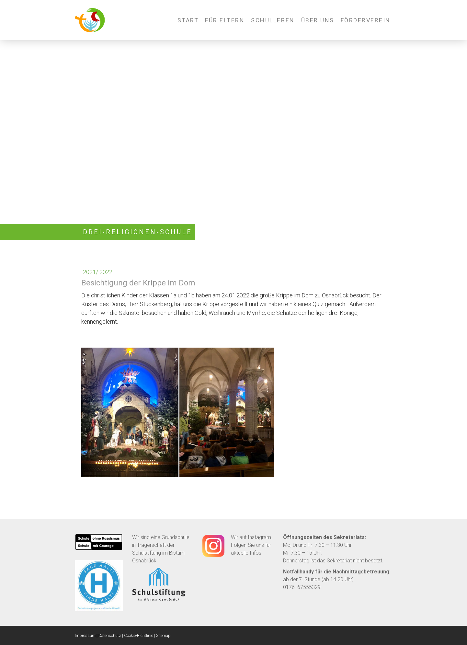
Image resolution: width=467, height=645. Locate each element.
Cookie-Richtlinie (138, 635)
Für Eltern (225, 20)
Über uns (317, 20)
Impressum (85, 635)
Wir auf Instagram (251, 537)
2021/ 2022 (97, 272)
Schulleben (272, 20)
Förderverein (366, 20)
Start (188, 20)
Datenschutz (109, 635)
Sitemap (163, 635)
